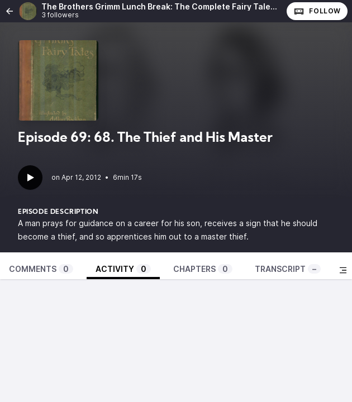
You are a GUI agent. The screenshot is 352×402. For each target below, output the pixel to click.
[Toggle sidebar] (343, 270)
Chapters (202, 269)
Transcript (288, 269)
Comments (41, 269)
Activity (123, 269)
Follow (317, 11)
